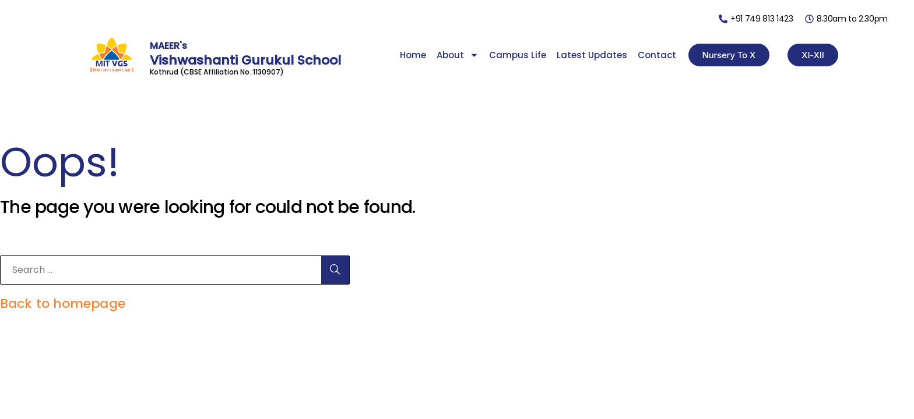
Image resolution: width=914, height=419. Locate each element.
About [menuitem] (458, 55)
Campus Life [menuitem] (517, 55)
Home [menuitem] (413, 55)
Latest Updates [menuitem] (592, 55)
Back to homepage (62, 303)
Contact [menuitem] (657, 55)
